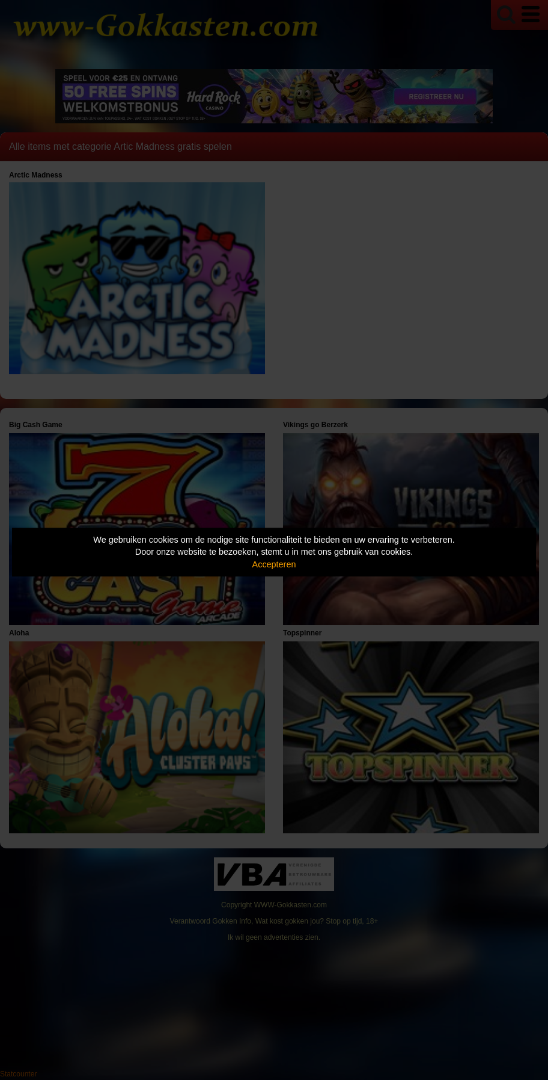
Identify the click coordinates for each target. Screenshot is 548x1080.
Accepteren (274, 564)
